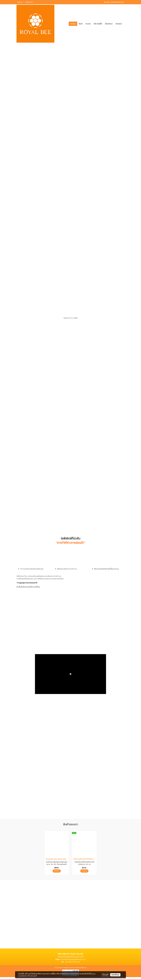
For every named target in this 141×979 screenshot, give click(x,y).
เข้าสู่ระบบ (20, 2)
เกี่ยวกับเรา (109, 23)
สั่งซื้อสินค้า (57, 871)
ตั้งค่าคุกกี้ (105, 975)
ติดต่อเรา (119, 23)
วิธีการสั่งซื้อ (98, 23)
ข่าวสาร (88, 23)
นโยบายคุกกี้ (33, 976)
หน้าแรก (73, 23)
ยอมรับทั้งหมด (115, 975)
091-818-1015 (70, 962)
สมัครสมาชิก (29, 2)
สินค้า (81, 23)
